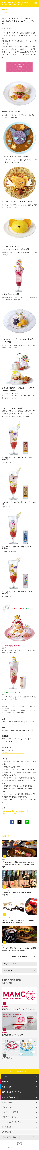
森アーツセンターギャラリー (10, 814)
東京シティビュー (8, 1087)
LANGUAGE (6, 1132)
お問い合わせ (7, 1127)
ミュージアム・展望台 (10, 1137)
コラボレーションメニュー (20, 811)
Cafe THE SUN (7, 811)
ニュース (5, 1076)
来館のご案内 (7, 1102)
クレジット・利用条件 (10, 1112)
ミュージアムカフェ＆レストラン (14, 1071)
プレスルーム (7, 1107)
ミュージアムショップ (10, 1097)
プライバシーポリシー (10, 1117)
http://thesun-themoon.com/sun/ (13, 753)
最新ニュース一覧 (19, 957)
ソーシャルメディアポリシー (12, 1122)
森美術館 (5, 1081)
